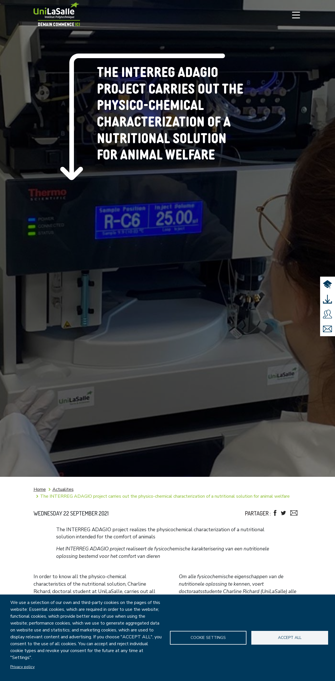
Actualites (63, 489)
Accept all (289, 637)
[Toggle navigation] (296, 15)
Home (40, 489)
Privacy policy (22, 667)
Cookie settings (208, 637)
